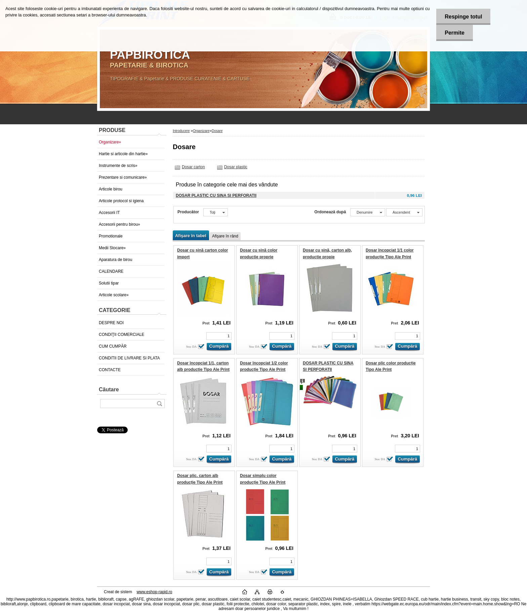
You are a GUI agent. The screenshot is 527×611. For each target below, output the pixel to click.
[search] (159, 403)
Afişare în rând (225, 236)
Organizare (201, 131)
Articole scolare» (114, 295)
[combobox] (367, 212)
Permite (454, 33)
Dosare (217, 131)
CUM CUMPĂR (113, 346)
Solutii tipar (109, 283)
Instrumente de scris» (118, 165)
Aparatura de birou (115, 259)
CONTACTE (110, 369)
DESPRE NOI (111, 322)
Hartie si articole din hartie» (123, 153)
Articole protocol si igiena (121, 201)
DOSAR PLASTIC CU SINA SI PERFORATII (216, 195)
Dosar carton (193, 167)
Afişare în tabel (190, 235)
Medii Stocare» (112, 248)
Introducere (181, 131)
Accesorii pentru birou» (119, 224)
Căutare (109, 389)
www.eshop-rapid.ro (154, 592)
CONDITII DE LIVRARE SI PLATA (129, 358)
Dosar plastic (235, 167)
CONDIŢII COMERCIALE (121, 334)
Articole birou (110, 189)
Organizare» (110, 142)
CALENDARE (111, 271)
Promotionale (111, 236)
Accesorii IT (109, 212)
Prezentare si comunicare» (123, 177)
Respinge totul (463, 16)
